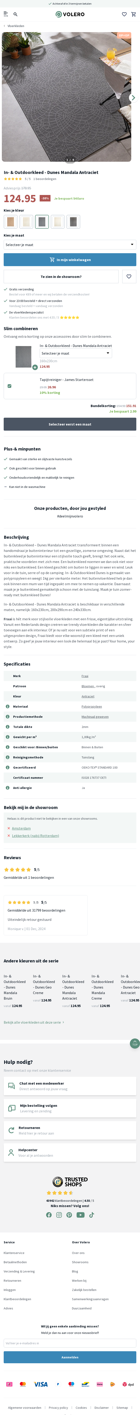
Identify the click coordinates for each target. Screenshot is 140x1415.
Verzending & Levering (19, 1271)
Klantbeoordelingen (17, 1299)
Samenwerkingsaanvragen (90, 1299)
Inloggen (10, 1290)
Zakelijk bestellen (84, 1290)
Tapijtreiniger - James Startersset (67, 379)
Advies (8, 1308)
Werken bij (79, 1280)
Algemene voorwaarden (24, 1408)
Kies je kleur (14, 210)
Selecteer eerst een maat (70, 424)
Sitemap (122, 1408)
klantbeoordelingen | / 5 (70, 1190)
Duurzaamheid (82, 1308)
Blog (75, 1271)
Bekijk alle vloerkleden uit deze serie (34, 1022)
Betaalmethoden (15, 1262)
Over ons (78, 1253)
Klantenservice (14, 1253)
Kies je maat (14, 235)
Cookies (81, 1408)
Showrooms (80, 1262)
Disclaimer (102, 1408)
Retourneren (12, 1280)
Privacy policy (58, 1408)
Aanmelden (70, 1357)
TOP (134, 1043)
